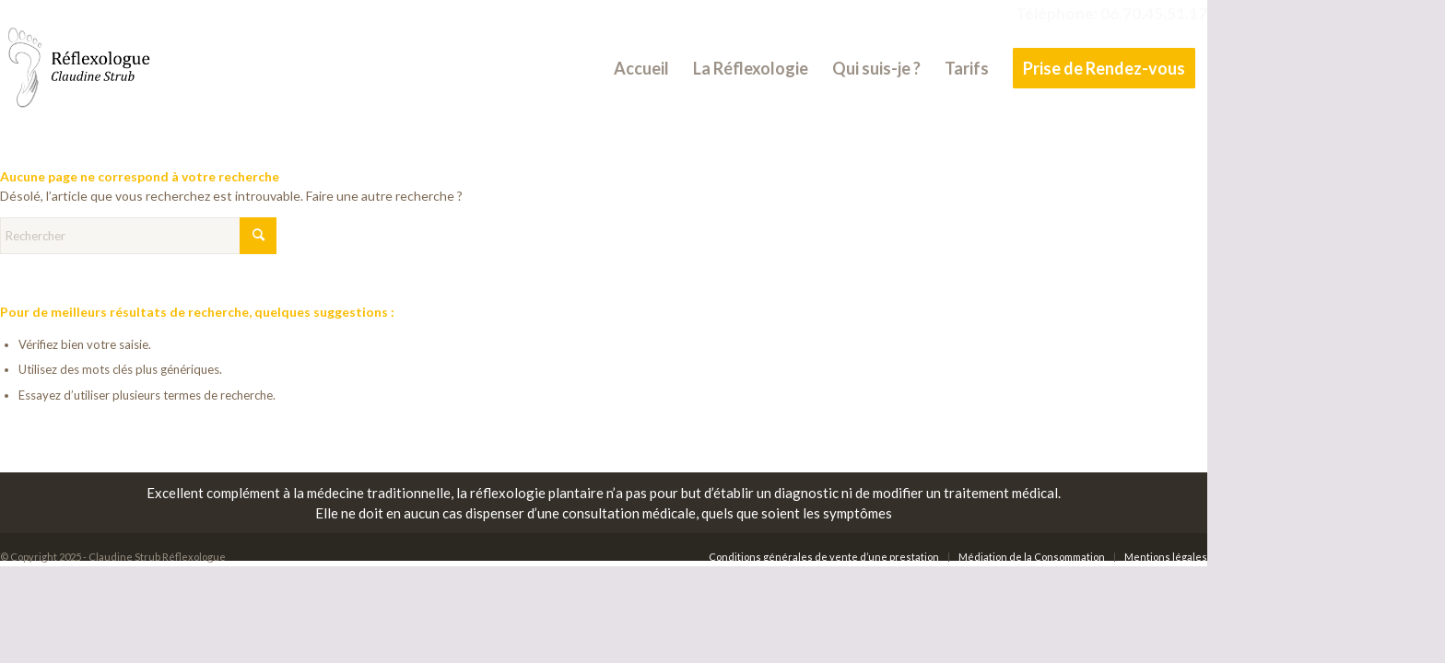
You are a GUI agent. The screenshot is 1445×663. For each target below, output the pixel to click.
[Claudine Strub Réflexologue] (77, 68)
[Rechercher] (138, 235)
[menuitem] (641, 68)
